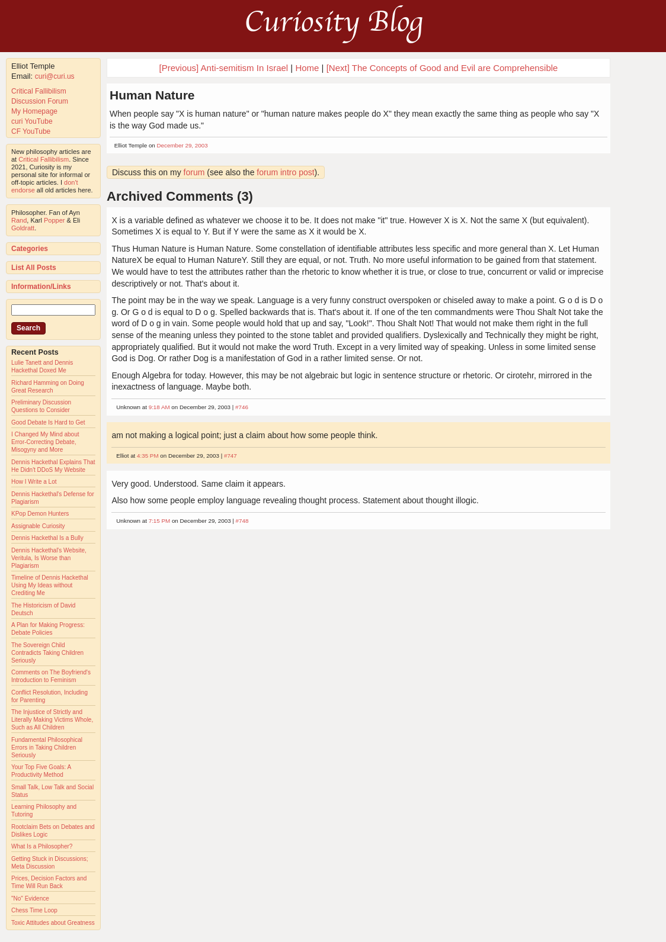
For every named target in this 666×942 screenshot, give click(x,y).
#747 (230, 455)
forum (194, 172)
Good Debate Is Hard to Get (48, 422)
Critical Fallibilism (38, 91)
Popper (54, 220)
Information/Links (41, 286)
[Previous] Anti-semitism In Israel (224, 68)
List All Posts (33, 267)
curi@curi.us (55, 76)
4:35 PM (148, 455)
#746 (241, 407)
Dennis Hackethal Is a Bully (47, 538)
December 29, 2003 (182, 145)
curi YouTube (32, 121)
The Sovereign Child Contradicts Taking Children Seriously (47, 653)
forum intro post (285, 172)
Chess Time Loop (34, 910)
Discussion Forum (39, 101)
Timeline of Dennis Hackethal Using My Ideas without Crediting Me (49, 585)
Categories (29, 249)
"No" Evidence (30, 898)
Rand (19, 220)
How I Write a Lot (34, 481)
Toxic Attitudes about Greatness (53, 923)
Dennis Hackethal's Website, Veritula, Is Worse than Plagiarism (49, 558)
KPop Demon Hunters (40, 513)
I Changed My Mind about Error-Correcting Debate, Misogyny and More (45, 442)
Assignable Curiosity (38, 526)
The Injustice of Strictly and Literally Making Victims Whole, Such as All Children (52, 720)
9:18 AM (159, 407)
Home (307, 68)
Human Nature (152, 95)
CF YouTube (30, 131)
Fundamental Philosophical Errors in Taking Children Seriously (46, 747)
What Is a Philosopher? (41, 846)
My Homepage (34, 111)
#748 (242, 520)
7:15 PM (160, 520)
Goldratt (22, 228)
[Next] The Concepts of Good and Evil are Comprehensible (442, 68)
